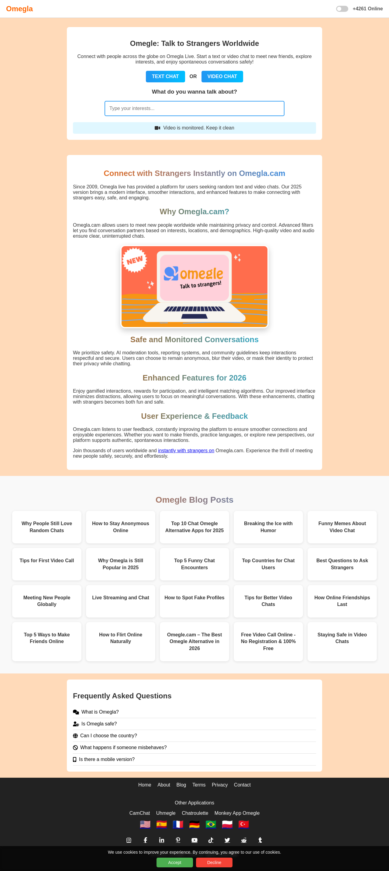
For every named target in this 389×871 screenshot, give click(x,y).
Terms (199, 784)
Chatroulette (195, 813)
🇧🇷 (210, 824)
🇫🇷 (178, 824)
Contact (242, 784)
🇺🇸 (145, 824)
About (163, 784)
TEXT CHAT (165, 76)
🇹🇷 (243, 824)
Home (144, 784)
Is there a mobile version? (104, 759)
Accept (174, 862)
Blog (181, 784)
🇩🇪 (194, 824)
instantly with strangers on (186, 450)
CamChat (139, 813)
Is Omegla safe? (95, 723)
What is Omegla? (96, 711)
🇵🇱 (227, 824)
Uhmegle (166, 813)
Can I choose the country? (105, 735)
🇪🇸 (161, 824)
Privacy (220, 784)
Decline (214, 862)
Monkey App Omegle (237, 813)
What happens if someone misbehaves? (120, 747)
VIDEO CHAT (222, 76)
